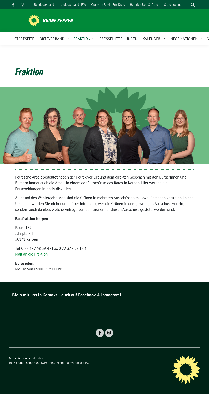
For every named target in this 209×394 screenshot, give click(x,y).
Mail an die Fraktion (31, 254)
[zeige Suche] (193, 5)
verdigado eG (80, 363)
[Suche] (187, 5)
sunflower (40, 363)
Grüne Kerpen (58, 21)
